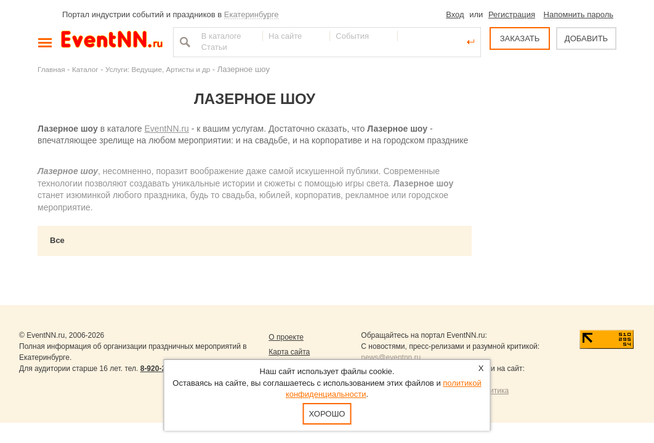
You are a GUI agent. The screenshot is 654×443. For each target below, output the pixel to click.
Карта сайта (289, 352)
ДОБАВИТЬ (586, 38)
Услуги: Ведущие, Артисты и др (157, 69)
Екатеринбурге (251, 14)
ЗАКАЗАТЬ (520, 38)
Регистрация (511, 14)
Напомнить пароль (578, 14)
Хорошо (327, 413)
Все (57, 240)
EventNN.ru (167, 129)
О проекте (286, 337)
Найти (183, 42)
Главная (51, 69)
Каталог (85, 69)
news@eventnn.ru (391, 357)
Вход (455, 14)
